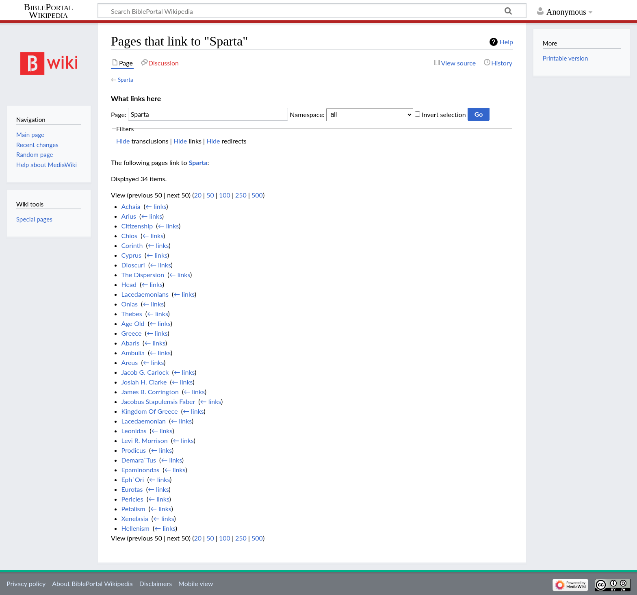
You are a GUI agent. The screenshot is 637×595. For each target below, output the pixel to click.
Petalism (133, 508)
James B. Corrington (150, 391)
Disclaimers (155, 583)
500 (257, 195)
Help (506, 42)
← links (155, 206)
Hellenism (135, 528)
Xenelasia (134, 518)
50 (210, 195)
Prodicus (133, 450)
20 (198, 195)
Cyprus (131, 255)
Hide (123, 141)
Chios (129, 235)
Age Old (133, 323)
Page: (118, 114)
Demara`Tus (138, 460)
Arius (128, 216)
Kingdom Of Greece (149, 411)
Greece (131, 333)
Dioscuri (133, 265)
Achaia (131, 206)
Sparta (125, 79)
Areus (129, 362)
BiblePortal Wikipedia (48, 11)
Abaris (130, 343)
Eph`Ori (132, 479)
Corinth (132, 245)
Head (128, 284)
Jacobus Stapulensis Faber (158, 401)
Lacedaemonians (145, 294)
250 (241, 195)
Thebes (131, 313)
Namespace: (307, 114)
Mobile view (195, 583)
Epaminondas (140, 469)
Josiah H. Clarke (144, 382)
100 (224, 195)
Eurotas (132, 489)
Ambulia (133, 352)
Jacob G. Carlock (145, 372)
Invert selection (444, 114)
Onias (129, 304)
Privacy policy (26, 583)
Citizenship (137, 226)
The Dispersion (143, 274)
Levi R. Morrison (144, 440)
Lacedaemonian (143, 421)
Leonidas (134, 430)
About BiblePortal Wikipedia (92, 583)
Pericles (132, 499)
